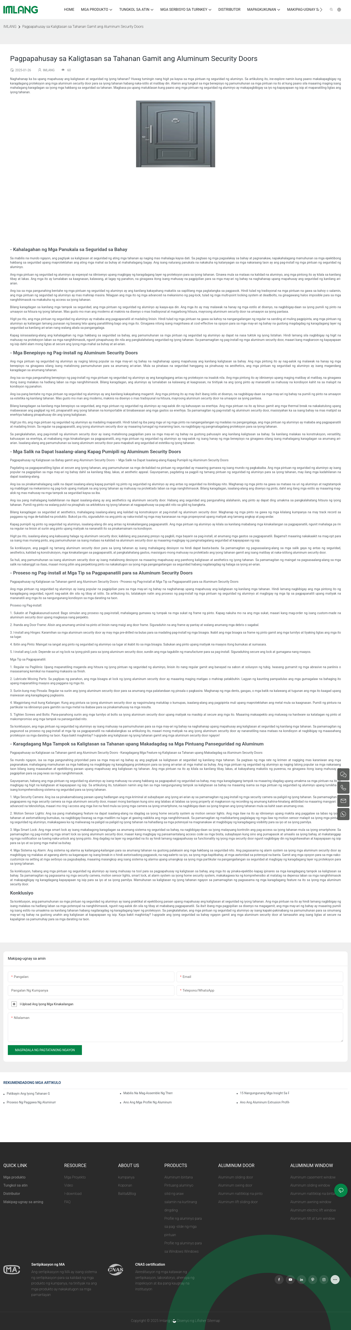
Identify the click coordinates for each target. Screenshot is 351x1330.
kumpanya (126, 1177)
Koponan (125, 1185)
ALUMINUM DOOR (236, 1165)
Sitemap (213, 1321)
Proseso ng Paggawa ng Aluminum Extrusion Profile (31, 1102)
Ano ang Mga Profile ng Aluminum (147, 1102)
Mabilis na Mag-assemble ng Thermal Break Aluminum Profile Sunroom (148, 1093)
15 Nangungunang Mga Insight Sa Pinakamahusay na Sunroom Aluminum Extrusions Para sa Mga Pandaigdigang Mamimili (264, 1093)
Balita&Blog (127, 1193)
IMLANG (9, 26)
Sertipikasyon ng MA (48, 1264)
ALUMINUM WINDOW (311, 1165)
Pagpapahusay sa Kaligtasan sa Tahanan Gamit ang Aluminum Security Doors (82, 26)
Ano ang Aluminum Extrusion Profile (264, 1102)
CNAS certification (150, 1264)
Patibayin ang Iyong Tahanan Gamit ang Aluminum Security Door (28, 1093)
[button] (321, 10)
